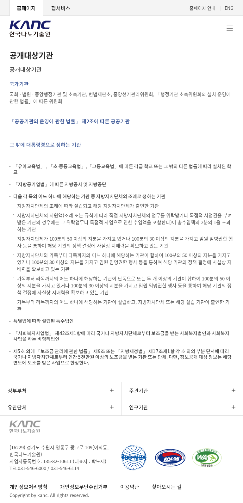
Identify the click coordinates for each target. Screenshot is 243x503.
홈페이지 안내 (202, 8)
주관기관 (138, 390)
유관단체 (17, 407)
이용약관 (129, 486)
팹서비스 (60, 8)
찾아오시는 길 (167, 486)
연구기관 (138, 407)
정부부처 (17, 390)
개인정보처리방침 (28, 486)
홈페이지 (26, 8)
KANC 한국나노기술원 (30, 28)
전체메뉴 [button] (230, 28)
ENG (229, 8)
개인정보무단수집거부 (84, 486)
